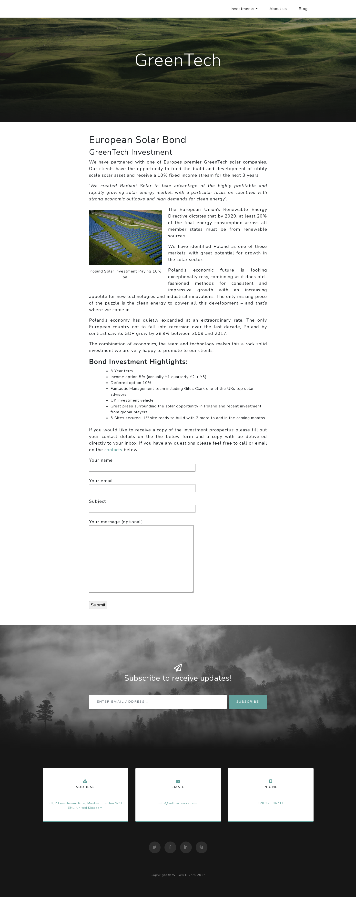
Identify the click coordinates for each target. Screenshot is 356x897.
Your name (142, 463)
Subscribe (247, 702)
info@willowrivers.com (178, 803)
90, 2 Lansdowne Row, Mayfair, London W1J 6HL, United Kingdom (85, 805)
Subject (142, 505)
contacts (113, 450)
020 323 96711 (271, 803)
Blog (303, 8)
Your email (142, 484)
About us (278, 8)
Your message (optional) (141, 556)
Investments (242, 8)
